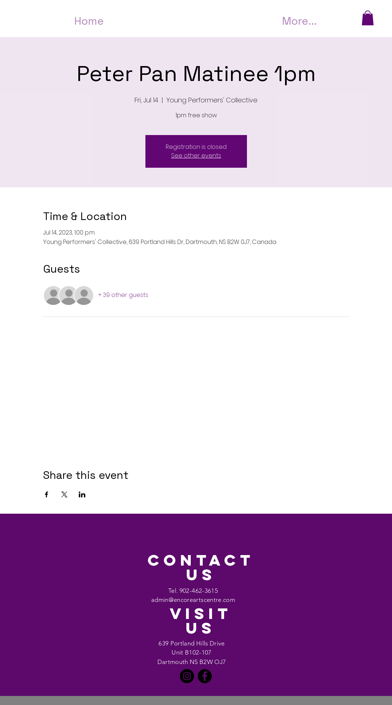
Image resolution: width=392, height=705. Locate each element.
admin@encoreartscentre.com (193, 599)
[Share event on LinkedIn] (82, 494)
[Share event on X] (64, 494)
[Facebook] (205, 676)
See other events (196, 155)
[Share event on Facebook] (46, 494)
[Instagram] (187, 676)
